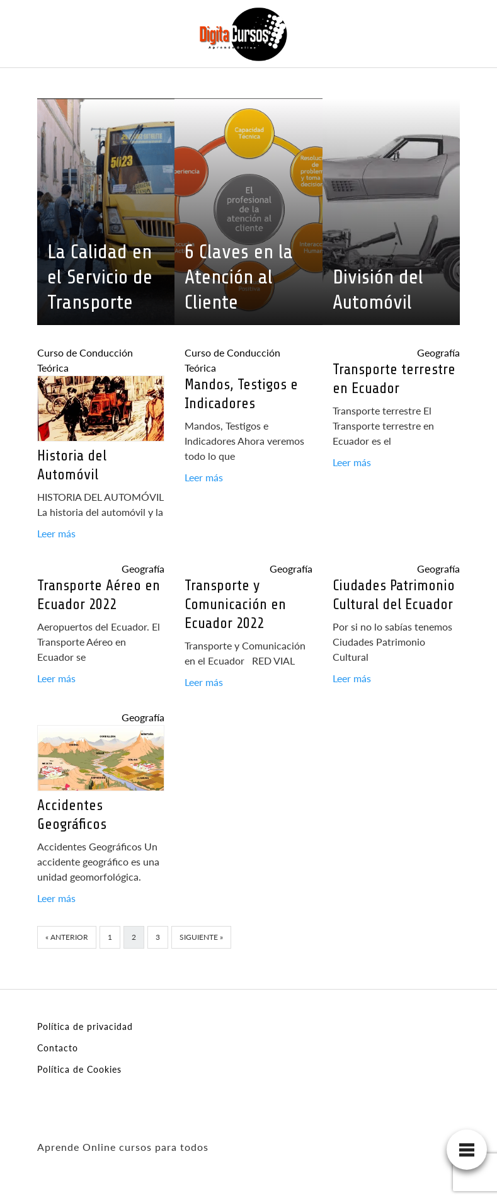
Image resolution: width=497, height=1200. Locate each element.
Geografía (438, 352)
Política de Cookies (79, 1069)
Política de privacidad (85, 1026)
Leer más (56, 533)
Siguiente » (201, 937)
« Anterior (66, 937)
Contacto (57, 1048)
